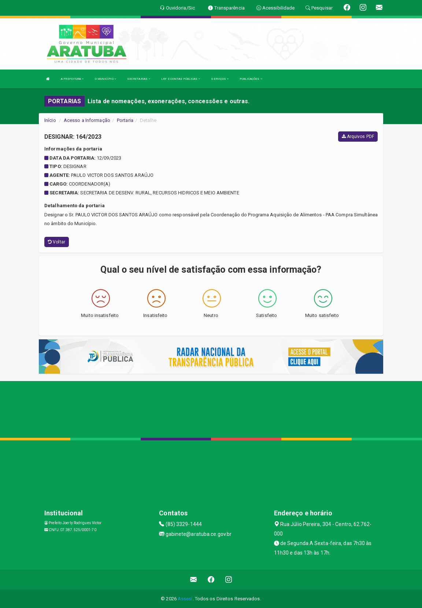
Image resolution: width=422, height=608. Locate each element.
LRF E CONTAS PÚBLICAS (180, 79)
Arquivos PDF (358, 136)
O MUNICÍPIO (105, 79)
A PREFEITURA (72, 79)
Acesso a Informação (87, 120)
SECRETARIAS (138, 79)
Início (50, 120)
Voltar (56, 242)
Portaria (125, 120)
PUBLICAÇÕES (251, 79)
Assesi (185, 598)
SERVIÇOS (220, 79)
